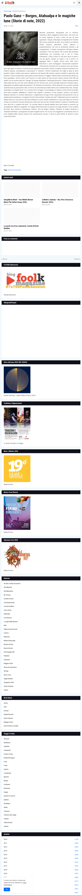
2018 (41, 870)
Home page (7, 11)
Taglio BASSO (8, 679)
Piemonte (7, 788)
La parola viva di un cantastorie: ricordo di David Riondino (21, 227)
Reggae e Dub (8, 663)
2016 (41, 862)
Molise (6, 781)
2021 (41, 881)
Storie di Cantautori (19, 11)
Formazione (8, 618)
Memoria (7, 637)
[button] (2, 3)
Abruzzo (6, 739)
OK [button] (7, 889)
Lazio (5, 765)
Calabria (6, 746)
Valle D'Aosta (8, 822)
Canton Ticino (8, 754)
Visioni (6, 690)
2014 (41, 855)
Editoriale (7, 614)
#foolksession (8, 591)
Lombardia (7, 773)
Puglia (6, 792)
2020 (41, 877)
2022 (41, 885)
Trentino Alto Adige (10, 815)
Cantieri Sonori (8, 599)
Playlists (6, 656)
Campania (7, 750)
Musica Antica (8, 644)
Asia (5, 707)
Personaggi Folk (9, 652)
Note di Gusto (8, 648)
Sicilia (5, 807)
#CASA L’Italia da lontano (12, 583)
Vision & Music (8, 686)
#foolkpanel (8, 587)
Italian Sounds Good (10, 629)
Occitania (7, 784)
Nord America (8, 718)
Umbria (6, 819)
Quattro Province (9, 796)
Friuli (5, 762)
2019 (41, 874)
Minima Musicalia (9, 640)
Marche (6, 777)
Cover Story (7, 610)
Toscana (6, 811)
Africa (6, 703)
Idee (5, 625)
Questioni (7, 660)
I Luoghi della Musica (11, 621)
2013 (41, 851)
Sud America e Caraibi (11, 726)
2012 (41, 847)
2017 (41, 866)
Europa (6, 711)
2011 (41, 843)
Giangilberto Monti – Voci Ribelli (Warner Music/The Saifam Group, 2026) (18, 201)
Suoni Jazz (7, 675)
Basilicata (7, 742)
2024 (41, 893)
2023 (41, 889)
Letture (6, 633)
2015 (41, 858)
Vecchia (76, 259)
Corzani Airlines (9, 606)
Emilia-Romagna (9, 758)
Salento (6, 800)
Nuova (5, 259)
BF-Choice (7, 595)
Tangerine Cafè (9, 682)
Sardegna (7, 803)
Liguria (6, 769)
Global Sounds (8, 714)
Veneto (6, 826)
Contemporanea (9, 602)
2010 (41, 839)
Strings (6, 671)
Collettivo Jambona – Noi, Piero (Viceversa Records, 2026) (57, 201)
